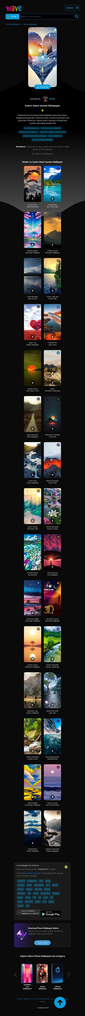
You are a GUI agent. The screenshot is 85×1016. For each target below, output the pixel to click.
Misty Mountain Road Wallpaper (32, 436)
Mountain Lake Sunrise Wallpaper (32, 712)
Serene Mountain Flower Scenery (52, 528)
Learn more (42, 943)
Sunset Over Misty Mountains (33, 206)
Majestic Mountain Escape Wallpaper (52, 850)
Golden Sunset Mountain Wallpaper (52, 252)
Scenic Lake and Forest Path (52, 298)
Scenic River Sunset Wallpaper (32, 482)
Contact (19, 999)
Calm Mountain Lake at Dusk (32, 298)
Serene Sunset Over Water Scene (32, 390)
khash (48, 99)
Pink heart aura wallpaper (28, 132)
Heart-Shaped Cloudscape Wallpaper (33, 804)
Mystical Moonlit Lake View (52, 712)
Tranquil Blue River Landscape (52, 206)
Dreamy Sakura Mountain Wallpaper (32, 252)
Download (42, 87)
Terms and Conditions (41, 999)
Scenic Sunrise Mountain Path (32, 528)
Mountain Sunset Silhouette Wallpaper (52, 620)
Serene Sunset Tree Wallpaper (52, 574)
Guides (42, 1001)
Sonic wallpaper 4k (55, 136)
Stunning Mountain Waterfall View (52, 758)
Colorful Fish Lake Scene (52, 344)
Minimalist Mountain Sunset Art (52, 436)
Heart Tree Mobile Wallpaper (32, 344)
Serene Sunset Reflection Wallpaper (32, 666)
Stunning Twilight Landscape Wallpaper (32, 620)
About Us (27, 999)
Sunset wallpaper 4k (32, 128)
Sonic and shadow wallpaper (42, 140)
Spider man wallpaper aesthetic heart (52, 132)
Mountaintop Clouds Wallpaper (32, 850)
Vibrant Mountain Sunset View (52, 482)
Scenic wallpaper (30, 24)
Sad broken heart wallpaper (50, 128)
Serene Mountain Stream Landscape (52, 666)
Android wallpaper (33, 873)
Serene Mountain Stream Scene (32, 758)
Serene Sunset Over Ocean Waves (52, 804)
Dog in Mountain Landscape (52, 390)
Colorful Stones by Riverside (32, 574)
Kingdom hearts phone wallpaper (34, 136)
